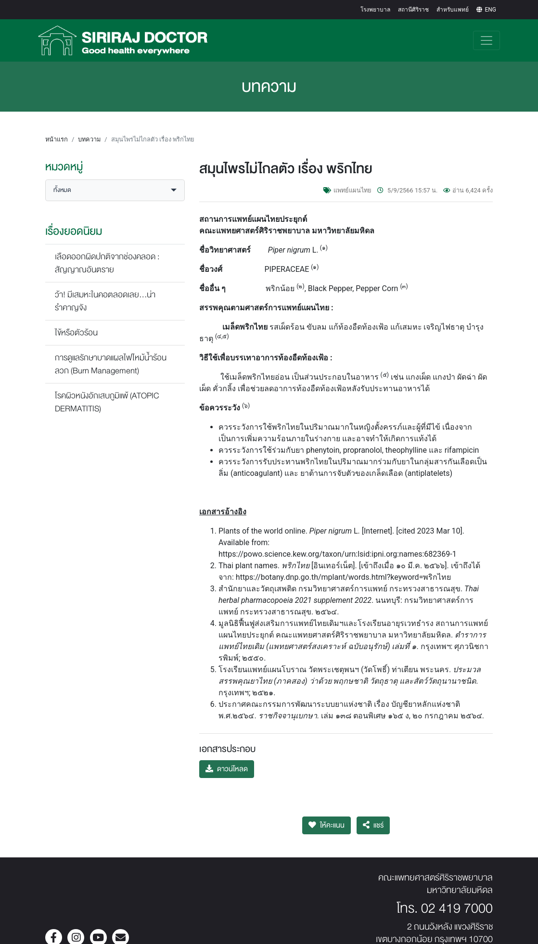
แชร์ (373, 815)
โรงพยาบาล (375, 9)
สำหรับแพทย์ (452, 9)
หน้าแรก (56, 129)
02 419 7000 (457, 898)
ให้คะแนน (326, 815)
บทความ (89, 129)
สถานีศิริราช (413, 9)
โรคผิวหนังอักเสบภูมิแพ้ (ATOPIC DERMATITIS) (107, 392)
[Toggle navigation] (486, 35)
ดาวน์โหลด (226, 759)
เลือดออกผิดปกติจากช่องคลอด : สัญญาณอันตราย (107, 253)
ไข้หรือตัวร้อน (76, 323)
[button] (115, 180)
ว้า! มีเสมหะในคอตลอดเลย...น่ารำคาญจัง (105, 291)
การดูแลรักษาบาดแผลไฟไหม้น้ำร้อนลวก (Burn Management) (111, 354)
